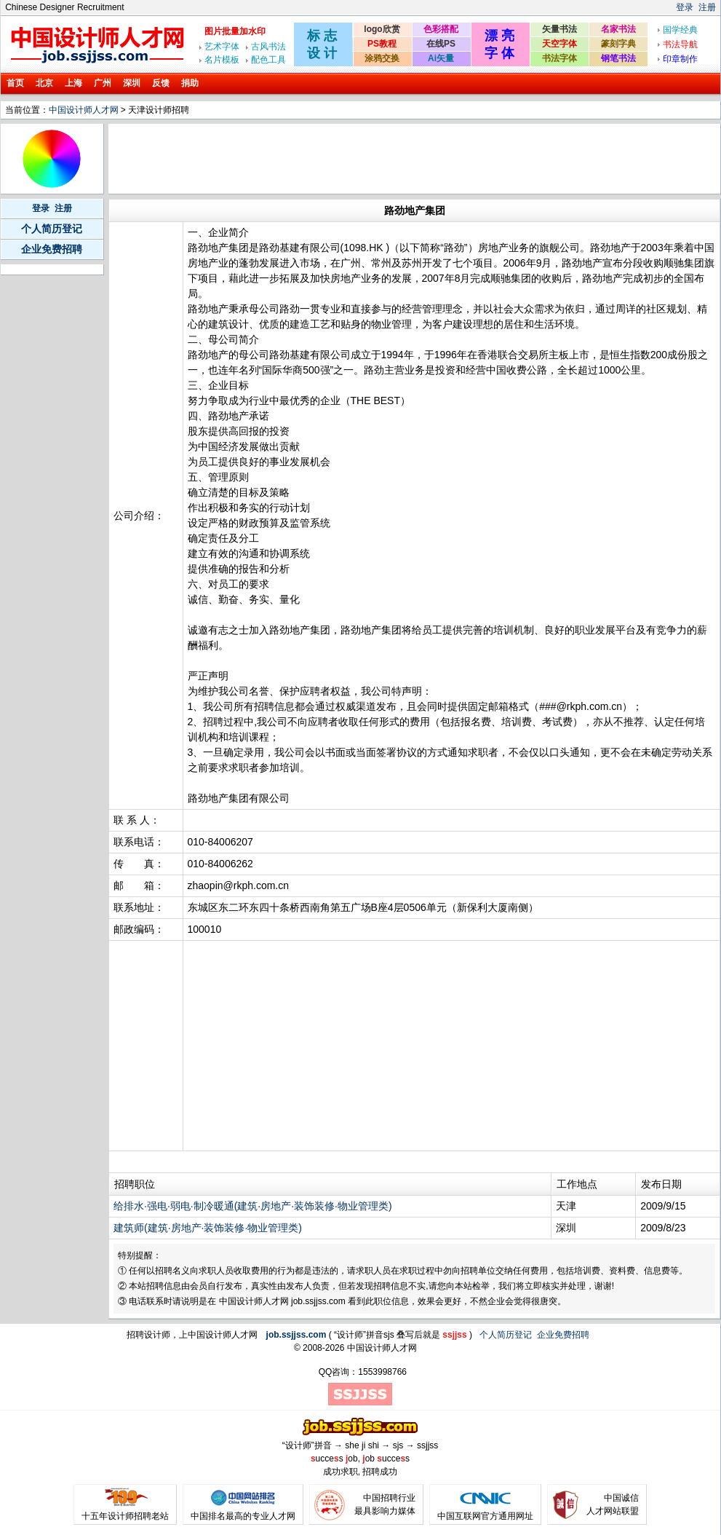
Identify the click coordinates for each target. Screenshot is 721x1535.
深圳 (131, 83)
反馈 (161, 83)
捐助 (190, 83)
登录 (684, 7)
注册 (707, 7)
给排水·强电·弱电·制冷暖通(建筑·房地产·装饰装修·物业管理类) (252, 1206)
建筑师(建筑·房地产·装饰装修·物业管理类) (207, 1228)
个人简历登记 (51, 228)
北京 (44, 83)
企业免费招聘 (51, 249)
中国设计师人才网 (84, 110)
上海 (73, 83)
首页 (15, 83)
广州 (102, 83)
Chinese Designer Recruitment (64, 7)
